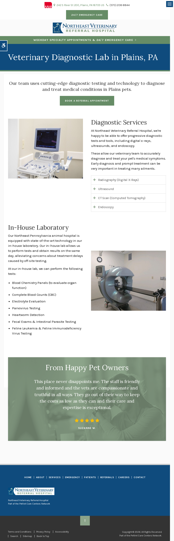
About (40, 477)
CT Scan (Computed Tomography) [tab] (121, 198)
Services (55, 477)
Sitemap (27, 536)
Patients (90, 477)
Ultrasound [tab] (106, 189)
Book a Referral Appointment (87, 100)
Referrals (107, 477)
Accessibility (62, 531)
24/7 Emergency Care (87, 14)
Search (14, 536)
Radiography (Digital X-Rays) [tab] (118, 180)
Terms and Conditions (19, 531)
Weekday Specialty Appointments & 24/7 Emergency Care (83, 40)
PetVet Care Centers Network (34, 503)
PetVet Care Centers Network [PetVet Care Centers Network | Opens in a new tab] (146, 535)
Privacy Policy (43, 531)
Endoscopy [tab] (106, 207)
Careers (123, 477)
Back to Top (43, 536)
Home (28, 477)
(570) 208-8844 (119, 5)
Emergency (72, 477)
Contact (139, 477)
